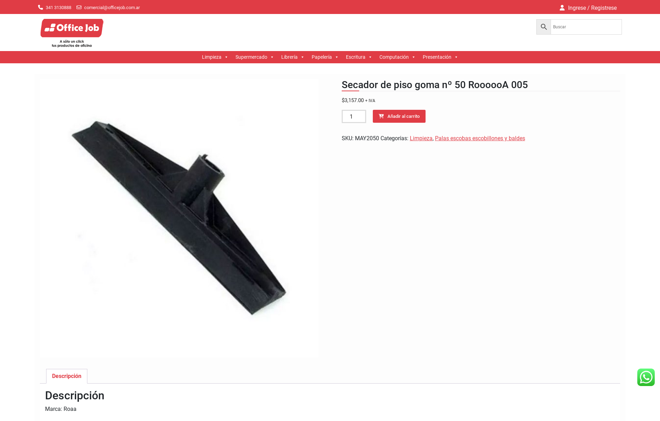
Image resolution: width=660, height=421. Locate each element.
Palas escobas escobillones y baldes (480, 138)
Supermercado (254, 57)
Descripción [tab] (66, 376)
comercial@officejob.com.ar (112, 7)
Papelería (325, 57)
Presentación (440, 57)
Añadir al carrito (403, 116)
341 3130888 (58, 7)
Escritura (359, 57)
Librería (293, 57)
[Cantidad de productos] (354, 116)
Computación (397, 57)
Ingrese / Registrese (592, 8)
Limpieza (215, 57)
